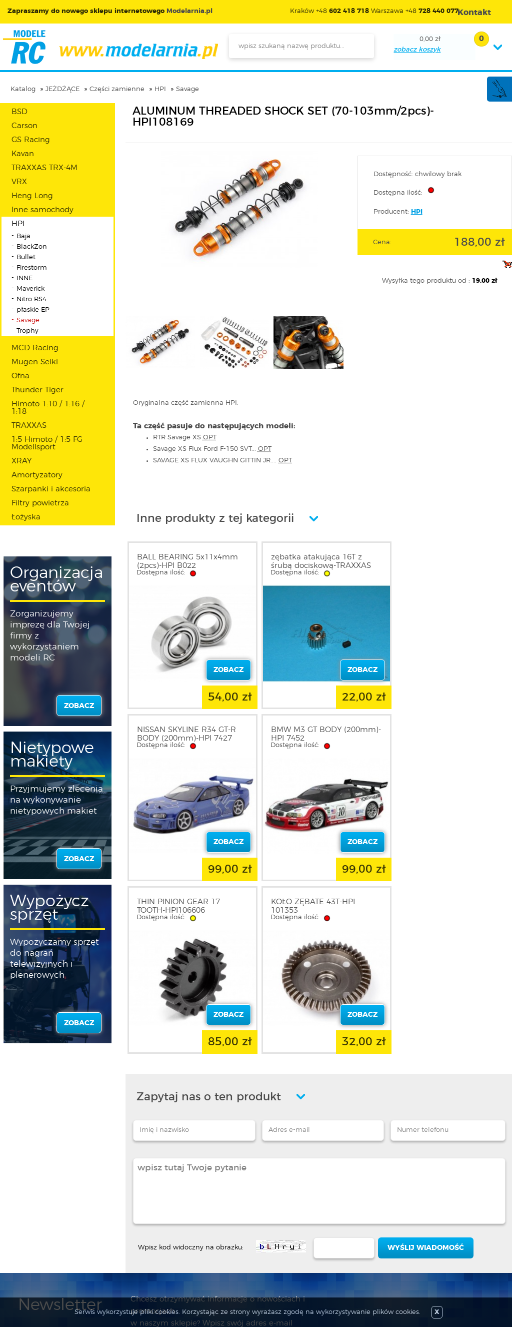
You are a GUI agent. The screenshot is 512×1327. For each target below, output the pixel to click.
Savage (187, 89)
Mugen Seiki (35, 362)
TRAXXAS (29, 425)
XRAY (22, 461)
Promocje (222, 1200)
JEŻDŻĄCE (63, 89)
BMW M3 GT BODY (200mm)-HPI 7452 (172, 730)
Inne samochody (43, 210)
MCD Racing (35, 348)
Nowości (220, 1212)
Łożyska (26, 517)
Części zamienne (117, 89)
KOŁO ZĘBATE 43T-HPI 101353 (436, 730)
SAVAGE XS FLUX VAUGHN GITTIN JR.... (222, 460)
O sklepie (33, 1200)
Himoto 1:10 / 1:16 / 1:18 (48, 407)
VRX (19, 182)
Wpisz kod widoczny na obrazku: (191, 1067)
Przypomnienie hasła (148, 1248)
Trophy (27, 331)
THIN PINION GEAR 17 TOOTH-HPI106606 (307, 730)
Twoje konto (133, 1224)
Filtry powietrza (40, 503)
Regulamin (37, 1212)
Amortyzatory (37, 475)
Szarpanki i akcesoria (51, 489)
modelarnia (110, 47)
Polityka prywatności (53, 1224)
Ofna (21, 376)
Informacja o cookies (54, 1236)
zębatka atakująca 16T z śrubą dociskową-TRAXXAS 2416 (316, 565)
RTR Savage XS (184, 437)
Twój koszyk (132, 1236)
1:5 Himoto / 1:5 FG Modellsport (47, 443)
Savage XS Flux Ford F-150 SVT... (212, 449)
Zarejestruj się (135, 1212)
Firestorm (31, 268)
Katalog (23, 89)
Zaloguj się (130, 1200)
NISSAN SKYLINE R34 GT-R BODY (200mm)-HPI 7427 (444, 561)
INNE (24, 278)
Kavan (23, 154)
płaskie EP (33, 310)
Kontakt (31, 1248)
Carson (25, 126)
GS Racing (31, 140)
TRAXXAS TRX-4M (45, 168)
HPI (160, 89)
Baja (23, 236)
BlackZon (31, 247)
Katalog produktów (239, 1224)
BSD (20, 112)
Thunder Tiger (38, 390)
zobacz (79, 706)
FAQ (25, 1260)
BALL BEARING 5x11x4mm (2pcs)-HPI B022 (187, 561)
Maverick (30, 289)
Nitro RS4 (31, 299)
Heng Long (32, 196)
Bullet (26, 257)
